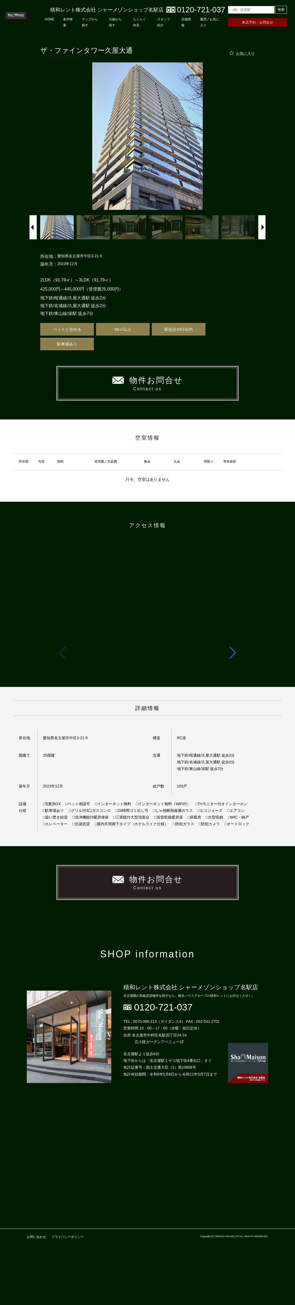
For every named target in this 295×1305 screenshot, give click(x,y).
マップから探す (90, 22)
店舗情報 (186, 22)
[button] (232, 653)
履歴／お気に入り (209, 22)
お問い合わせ (36, 1237)
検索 (281, 10)
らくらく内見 (139, 22)
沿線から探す (115, 22)
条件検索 (68, 22)
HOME (49, 19)
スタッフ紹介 (163, 22)
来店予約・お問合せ (257, 22)
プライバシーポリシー (67, 1237)
